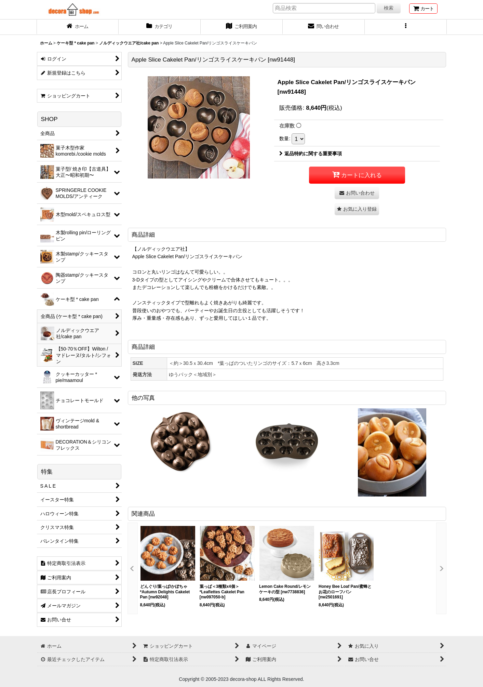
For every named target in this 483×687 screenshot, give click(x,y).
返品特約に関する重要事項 (310, 153)
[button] (406, 27)
